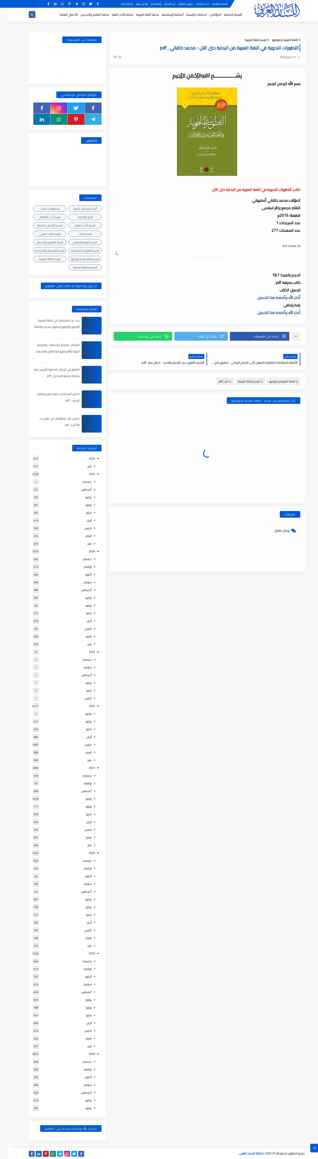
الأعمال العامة (61, 14)
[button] (252, 336)
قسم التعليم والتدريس (42, 242)
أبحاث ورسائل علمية (77, 208)
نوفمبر (80, 566)
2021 (84, 767)
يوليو (81, 497)
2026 (84, 458)
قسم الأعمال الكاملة (42, 225)
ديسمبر (79, 481)
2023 (84, 651)
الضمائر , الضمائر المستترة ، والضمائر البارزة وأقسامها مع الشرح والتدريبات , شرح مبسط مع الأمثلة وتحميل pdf (49, 351)
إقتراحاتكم (148, 3)
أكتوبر (80, 574)
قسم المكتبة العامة (77, 267)
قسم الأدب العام (77, 225)
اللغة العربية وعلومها (277, 39)
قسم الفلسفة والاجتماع (42, 250)
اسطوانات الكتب (42, 208)
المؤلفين (208, 14)
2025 (84, 474)
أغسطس (78, 489)
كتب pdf (217, 381)
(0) (110, 56)
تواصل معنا (134, 3)
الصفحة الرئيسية (212, 3)
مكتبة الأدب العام (115, 14)
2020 (84, 852)
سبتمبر (80, 582)
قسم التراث (77, 233)
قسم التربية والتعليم (77, 242)
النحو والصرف (77, 217)
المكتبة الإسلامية (165, 14)
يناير (82, 466)
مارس (80, 528)
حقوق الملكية (178, 3)
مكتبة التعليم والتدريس (87, 14)
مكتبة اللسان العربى (243, 1153)
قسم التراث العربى (42, 233)
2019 (84, 953)
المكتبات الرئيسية (188, 14)
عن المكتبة (162, 3)
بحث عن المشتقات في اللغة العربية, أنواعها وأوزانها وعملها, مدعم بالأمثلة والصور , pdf (49, 327)
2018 (84, 1053)
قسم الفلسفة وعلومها (77, 259)
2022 (84, 706)
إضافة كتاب (119, 3)
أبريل (81, 520)
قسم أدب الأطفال (42, 217)
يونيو (81, 504)
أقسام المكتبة (225, 14)
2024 (84, 551)
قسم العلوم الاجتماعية (77, 250)
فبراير (81, 535)
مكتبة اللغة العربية (139, 14)
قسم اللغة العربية (248, 39)
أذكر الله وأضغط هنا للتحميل (271, 297)
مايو (81, 512)
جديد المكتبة (194, 3)
